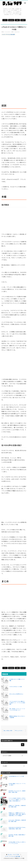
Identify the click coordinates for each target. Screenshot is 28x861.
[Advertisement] (14, 51)
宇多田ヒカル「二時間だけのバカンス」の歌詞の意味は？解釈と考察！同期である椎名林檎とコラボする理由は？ (17, 814)
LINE (17, 20)
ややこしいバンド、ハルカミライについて (20, 730)
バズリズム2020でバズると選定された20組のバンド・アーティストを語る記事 (17, 703)
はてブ (23, 20)
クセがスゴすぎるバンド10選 (15, 686)
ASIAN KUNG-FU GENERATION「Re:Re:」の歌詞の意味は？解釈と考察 (17, 828)
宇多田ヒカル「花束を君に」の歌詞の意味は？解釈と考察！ (17, 806)
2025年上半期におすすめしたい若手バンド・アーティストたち (17, 842)
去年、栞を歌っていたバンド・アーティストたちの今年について (17, 709)
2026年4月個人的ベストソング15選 (16, 776)
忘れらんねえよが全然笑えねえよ (16, 694)
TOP (13, 854)
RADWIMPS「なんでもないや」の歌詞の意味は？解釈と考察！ (17, 791)
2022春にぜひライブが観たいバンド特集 (17, 680)
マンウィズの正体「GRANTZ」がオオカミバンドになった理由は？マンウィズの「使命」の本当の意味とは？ (17, 800)
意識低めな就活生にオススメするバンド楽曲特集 (17, 716)
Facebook (11, 20)
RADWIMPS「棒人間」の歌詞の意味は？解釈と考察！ (17, 835)
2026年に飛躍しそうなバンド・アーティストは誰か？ (17, 784)
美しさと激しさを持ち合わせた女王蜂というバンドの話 (9, 730)
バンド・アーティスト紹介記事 (8, 34)
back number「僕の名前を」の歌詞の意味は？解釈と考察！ (17, 820)
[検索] (13, 744)
